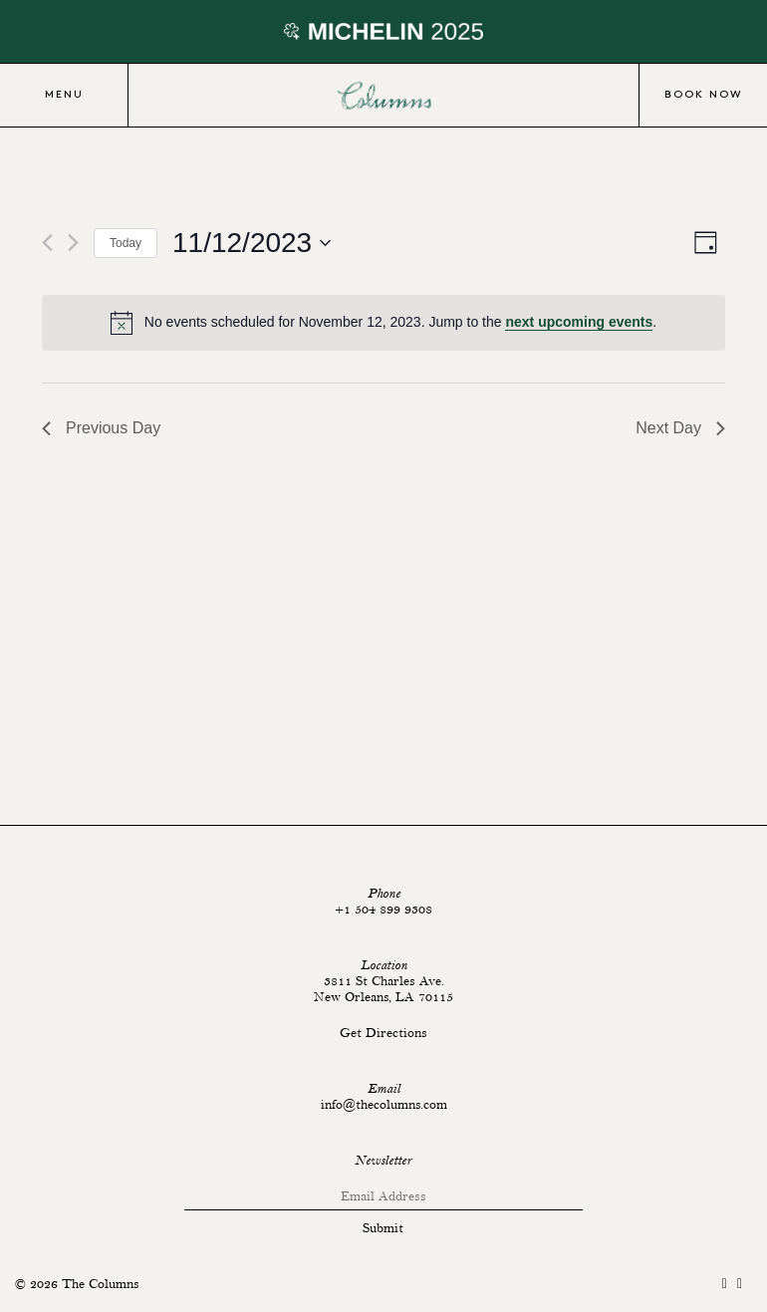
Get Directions (383, 1033)
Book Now (703, 95)
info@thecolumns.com (384, 1105)
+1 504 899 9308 (383, 910)
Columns (383, 96)
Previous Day (101, 427)
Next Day (680, 427)
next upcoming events (578, 322)
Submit (383, 1228)
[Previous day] (47, 242)
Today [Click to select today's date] (125, 243)
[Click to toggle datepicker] (251, 243)
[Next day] (73, 242)
